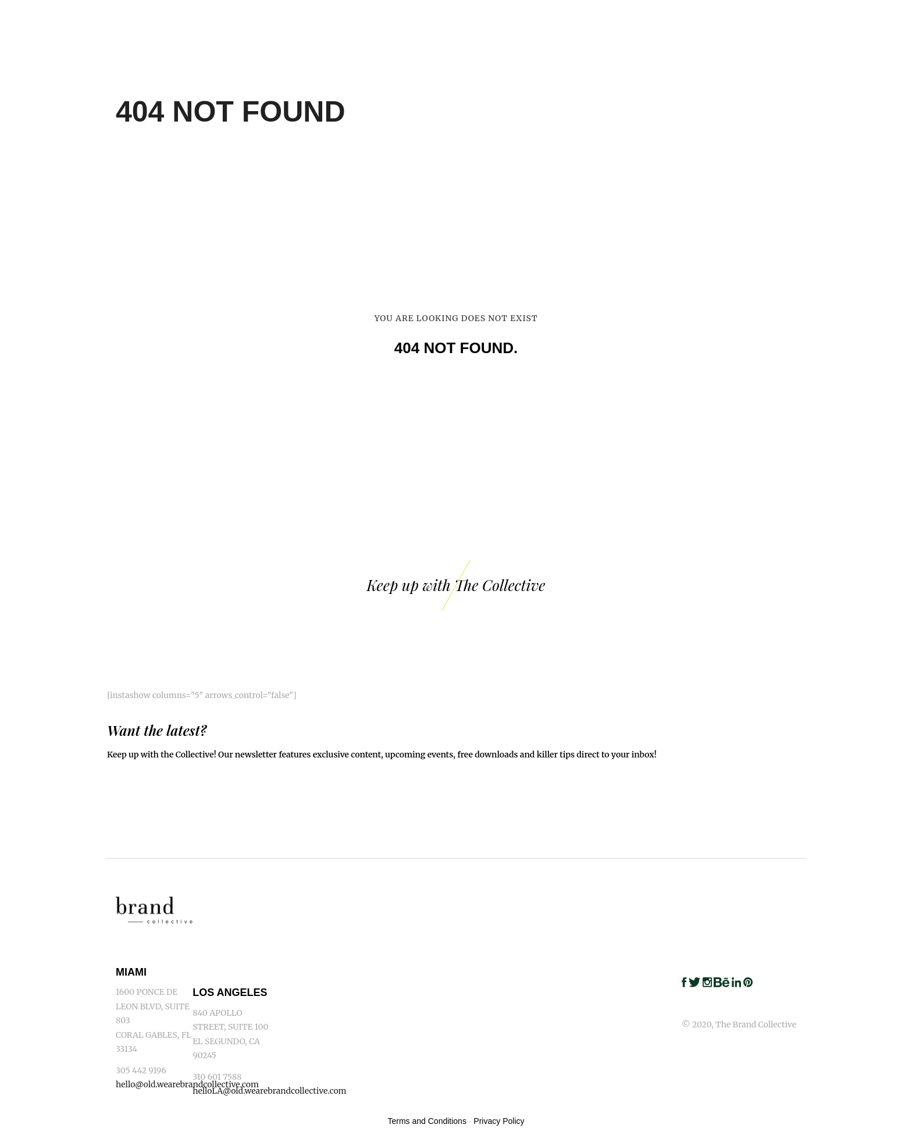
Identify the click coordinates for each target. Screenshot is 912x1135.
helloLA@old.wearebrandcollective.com (269, 1091)
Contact (875, 17)
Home (457, 17)
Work (508, 17)
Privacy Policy (498, 1121)
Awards (762, 17)
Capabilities (577, 17)
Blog (818, 17)
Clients (700, 17)
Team (644, 17)
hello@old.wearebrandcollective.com (187, 1084)
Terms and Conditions (427, 1121)
